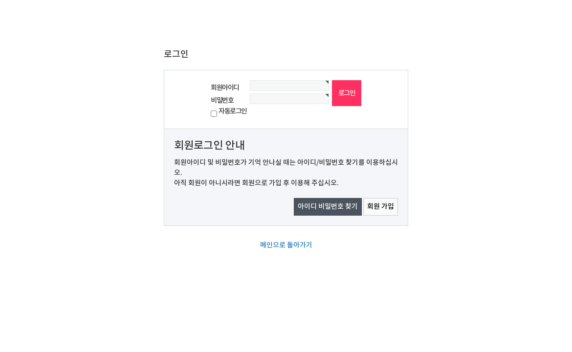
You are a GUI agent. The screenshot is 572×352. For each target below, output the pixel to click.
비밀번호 (222, 100)
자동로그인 (233, 111)
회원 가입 (380, 206)
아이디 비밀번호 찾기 (328, 206)
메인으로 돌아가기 (286, 245)
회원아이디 (225, 88)
